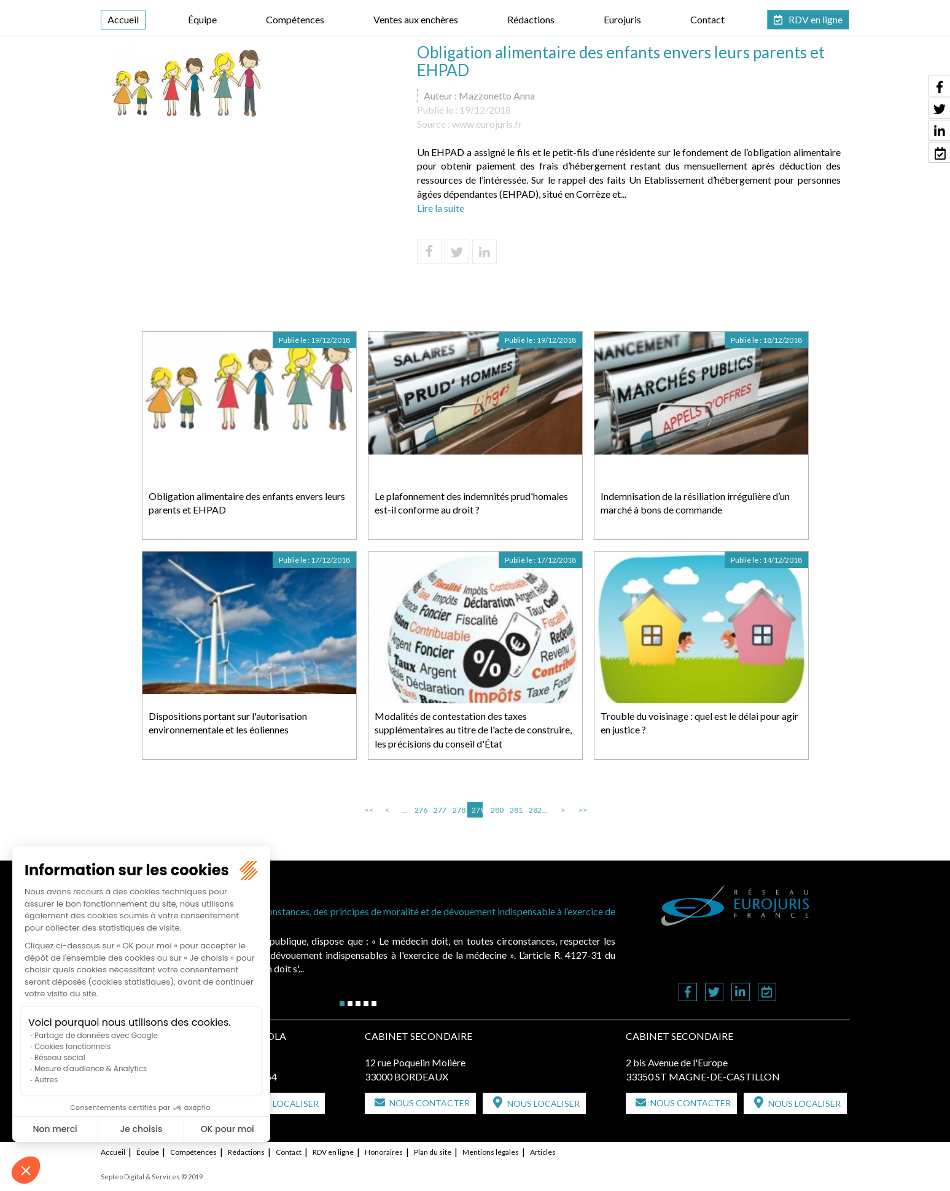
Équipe (202, 19)
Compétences (295, 19)
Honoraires (384, 1152)
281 (515, 809)
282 (534, 809)
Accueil (123, 19)
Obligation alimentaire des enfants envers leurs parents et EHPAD (247, 503)
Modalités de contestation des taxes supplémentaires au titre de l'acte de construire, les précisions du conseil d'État (473, 730)
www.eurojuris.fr (487, 124)
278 (458, 809)
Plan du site (432, 1152)
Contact (707, 19)
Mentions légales (490, 1152)
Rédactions (531, 19)
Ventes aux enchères (415, 19)
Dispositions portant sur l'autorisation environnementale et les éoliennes (228, 723)
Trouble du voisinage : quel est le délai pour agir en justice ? (699, 723)
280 (496, 809)
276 (420, 809)
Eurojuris (622, 19)
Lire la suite (440, 208)
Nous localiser (282, 1103)
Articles (543, 1152)
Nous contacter (429, 1103)
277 (439, 809)
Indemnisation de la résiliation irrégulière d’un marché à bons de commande (695, 503)
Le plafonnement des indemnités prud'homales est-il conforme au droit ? (471, 503)
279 (477, 809)
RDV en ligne (815, 19)
